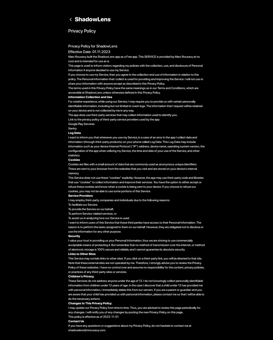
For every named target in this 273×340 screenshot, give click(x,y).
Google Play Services (81, 124)
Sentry (72, 128)
